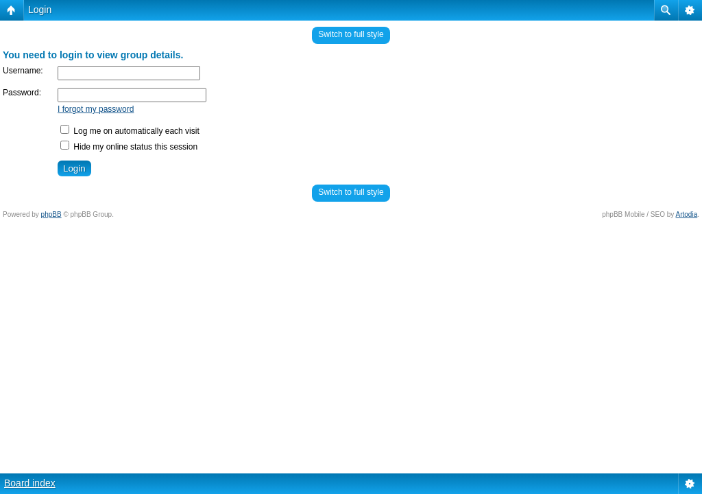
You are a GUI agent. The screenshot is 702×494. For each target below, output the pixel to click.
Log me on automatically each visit (129, 131)
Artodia (687, 214)
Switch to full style (350, 34)
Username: (23, 70)
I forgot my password (96, 109)
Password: (22, 92)
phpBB (51, 214)
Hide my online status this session (128, 147)
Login (39, 9)
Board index (30, 483)
